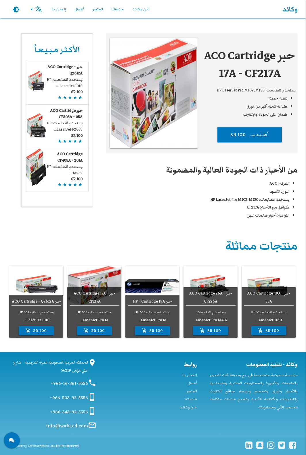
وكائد (290, 9)
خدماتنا (118, 9)
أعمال (79, 9)
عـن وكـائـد (141, 9)
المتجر (98, 9)
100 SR (268, 330)
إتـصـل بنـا (58, 9)
